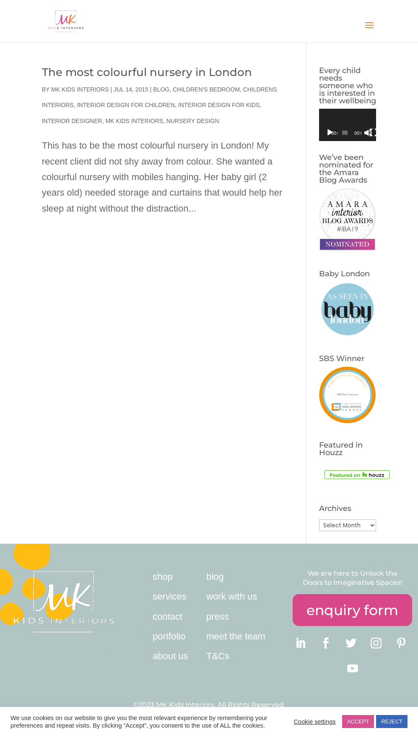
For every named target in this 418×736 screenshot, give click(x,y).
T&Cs (217, 656)
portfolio (169, 636)
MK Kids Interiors (80, 89)
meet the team (235, 636)
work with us (231, 596)
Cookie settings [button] (314, 721)
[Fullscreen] (373, 132)
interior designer (72, 121)
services (170, 596)
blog (215, 576)
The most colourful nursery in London (147, 72)
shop (163, 576)
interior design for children (126, 105)
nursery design (192, 121)
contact (167, 616)
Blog (161, 89)
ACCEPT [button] (358, 721)
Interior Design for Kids (219, 105)
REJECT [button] (391, 721)
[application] (347, 125)
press (217, 616)
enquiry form (352, 610)
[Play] (330, 132)
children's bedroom (206, 89)
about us (170, 656)
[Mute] (368, 132)
